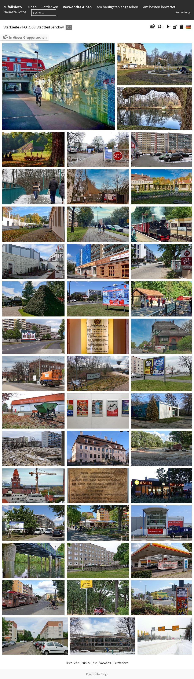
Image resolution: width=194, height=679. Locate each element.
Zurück (86, 663)
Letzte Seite (121, 663)
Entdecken (49, 7)
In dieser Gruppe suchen (28, 37)
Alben (32, 7)
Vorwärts (105, 663)
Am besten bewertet (159, 7)
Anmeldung (182, 12)
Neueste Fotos (14, 12)
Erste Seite (72, 663)
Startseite (11, 27)
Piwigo (104, 674)
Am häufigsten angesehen (117, 7)
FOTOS (27, 27)
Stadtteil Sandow (50, 27)
